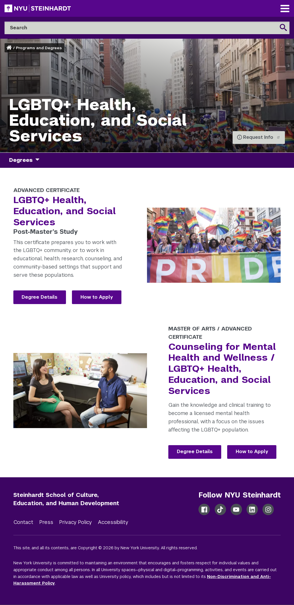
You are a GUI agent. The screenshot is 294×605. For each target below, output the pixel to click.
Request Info (261, 137)
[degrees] (39, 160)
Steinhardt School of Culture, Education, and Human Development (66, 499)
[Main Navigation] (285, 9)
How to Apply (96, 297)
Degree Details (39, 297)
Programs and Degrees (39, 48)
